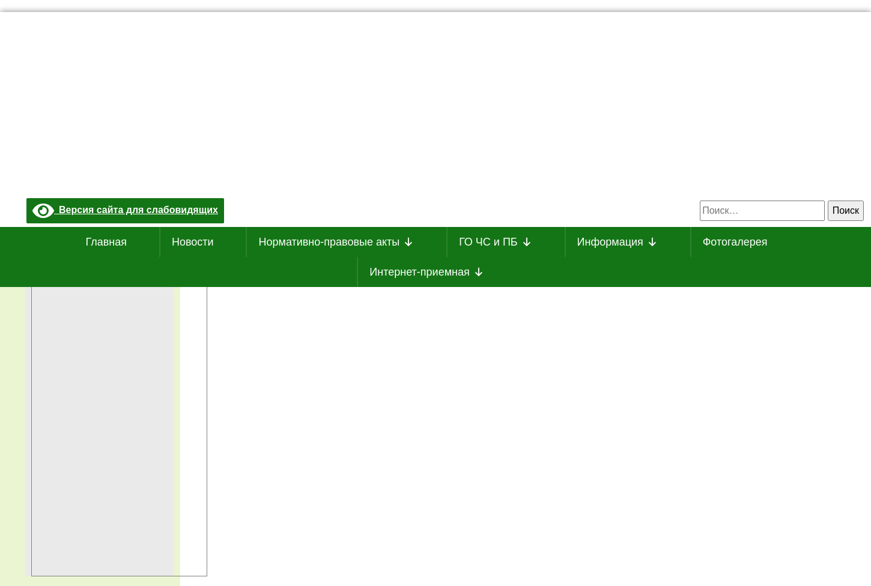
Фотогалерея (735, 242)
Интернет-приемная (426, 272)
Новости (193, 242)
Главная (106, 242)
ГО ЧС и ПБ (495, 242)
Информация (617, 242)
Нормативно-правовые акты (336, 242)
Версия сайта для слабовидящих (125, 210)
